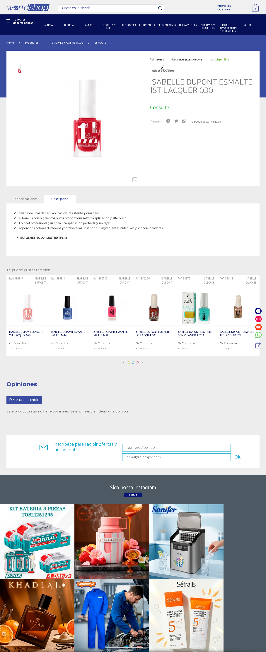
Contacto (97, 564)
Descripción (60, 199)
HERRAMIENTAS (16, 588)
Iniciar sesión (224, 6)
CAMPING (12, 564)
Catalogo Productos (61, 559)
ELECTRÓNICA (15, 574)
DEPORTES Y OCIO (17, 569)
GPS (9, 616)
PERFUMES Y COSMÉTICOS (66, 43)
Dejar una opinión (24, 400)
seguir (133, 486)
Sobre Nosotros (58, 564)
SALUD (10, 606)
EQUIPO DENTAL (16, 583)
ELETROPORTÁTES (17, 578)
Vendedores (98, 569)
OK (233, 447)
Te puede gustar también (210, 122)
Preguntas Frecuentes (104, 559)
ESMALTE (100, 43)
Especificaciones (25, 199)
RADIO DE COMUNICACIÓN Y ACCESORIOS (24, 599)
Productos (31, 43)
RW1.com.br (146, 647)
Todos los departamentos (23, 21)
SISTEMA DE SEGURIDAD (21, 611)
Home (10, 43)
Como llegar (56, 569)
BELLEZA (11, 559)
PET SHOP (12, 621)
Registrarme (223, 9)
